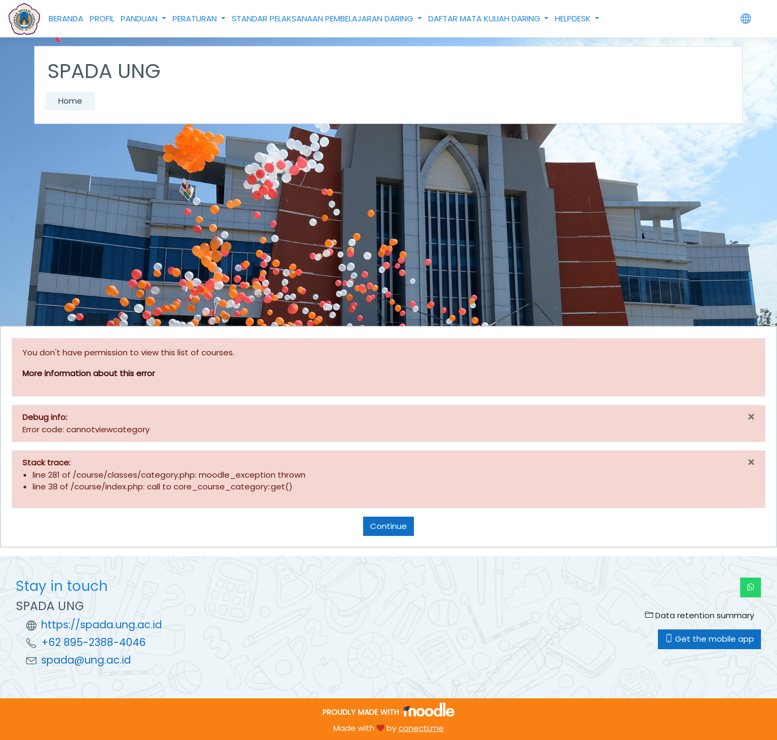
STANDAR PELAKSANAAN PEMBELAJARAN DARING (323, 18)
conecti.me (421, 728)
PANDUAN (140, 18)
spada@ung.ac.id (86, 660)
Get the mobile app (709, 638)
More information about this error (88, 373)
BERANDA (66, 18)
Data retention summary (699, 615)
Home (70, 100)
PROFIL (102, 18)
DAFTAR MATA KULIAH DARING (485, 18)
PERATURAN (195, 18)
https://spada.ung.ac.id (101, 625)
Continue (388, 526)
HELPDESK (574, 18)
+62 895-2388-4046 (93, 642)
